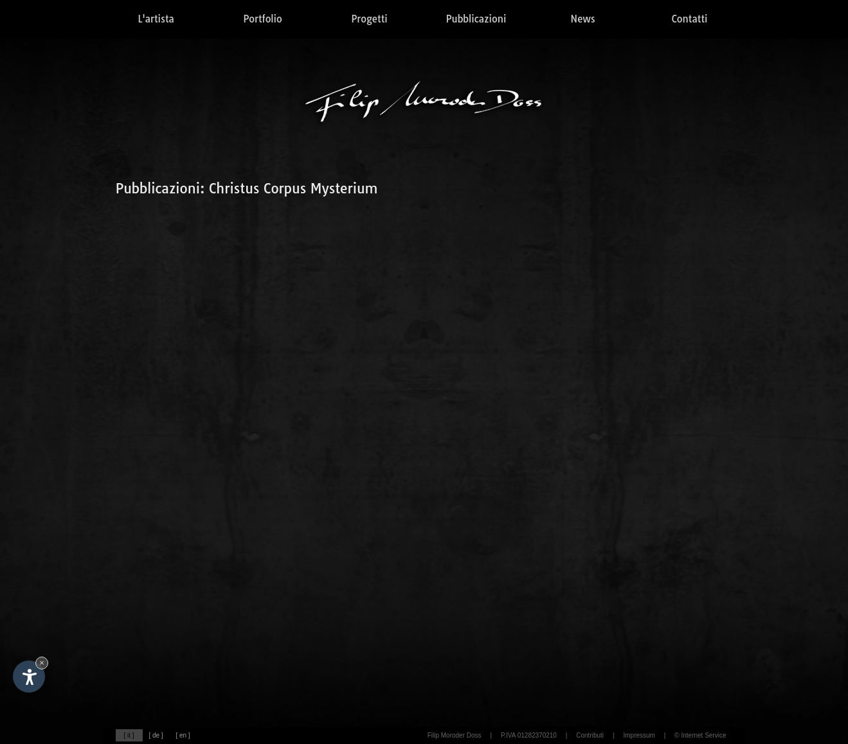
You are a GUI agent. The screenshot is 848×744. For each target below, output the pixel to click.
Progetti (369, 19)
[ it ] (128, 735)
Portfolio (262, 19)
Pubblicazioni (476, 19)
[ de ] (156, 735)
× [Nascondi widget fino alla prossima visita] (41, 663)
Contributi (590, 735)
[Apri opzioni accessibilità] (29, 676)
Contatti (690, 19)
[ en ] (183, 735)
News (582, 19)
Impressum (638, 735)
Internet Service (703, 735)
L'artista (156, 19)
